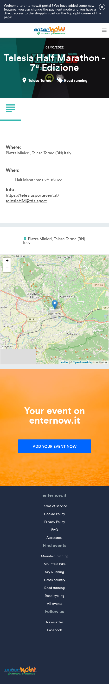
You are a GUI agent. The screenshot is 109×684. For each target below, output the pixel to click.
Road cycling (54, 596)
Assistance (54, 538)
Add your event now (55, 446)
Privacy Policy (54, 522)
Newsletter (54, 622)
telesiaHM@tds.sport (26, 201)
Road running (76, 80)
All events (54, 604)
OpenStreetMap (83, 362)
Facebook (54, 630)
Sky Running (54, 572)
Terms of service (54, 506)
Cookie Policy (54, 514)
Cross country (54, 580)
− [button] (7, 268)
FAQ (54, 530)
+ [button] (7, 261)
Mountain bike (55, 564)
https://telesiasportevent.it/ (32, 195)
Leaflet (64, 362)
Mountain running (54, 556)
